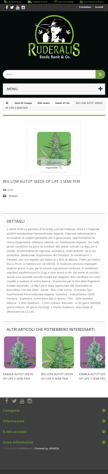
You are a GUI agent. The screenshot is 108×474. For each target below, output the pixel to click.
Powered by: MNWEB (47, 448)
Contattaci (85, 7)
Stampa (13, 195)
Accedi (99, 7)
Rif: (5, 190)
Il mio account (15, 431)
